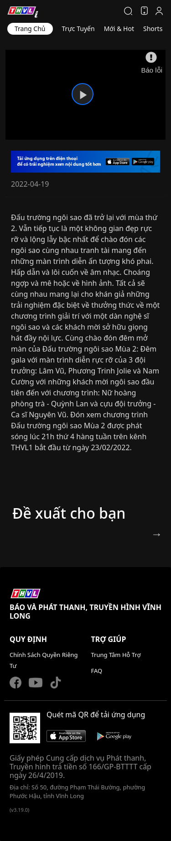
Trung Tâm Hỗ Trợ (116, 655)
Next (155, 536)
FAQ (97, 671)
